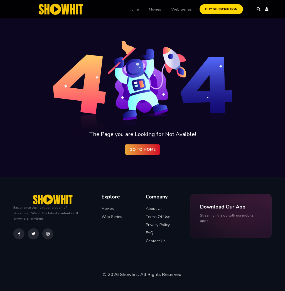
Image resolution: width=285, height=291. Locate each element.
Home (134, 9)
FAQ (149, 233)
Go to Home (142, 149)
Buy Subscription (221, 9)
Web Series (181, 9)
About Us (154, 208)
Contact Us (156, 241)
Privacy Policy (158, 224)
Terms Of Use (158, 216)
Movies (155, 9)
